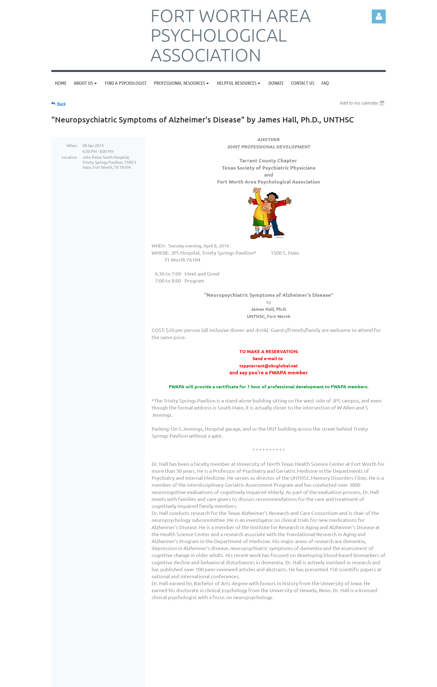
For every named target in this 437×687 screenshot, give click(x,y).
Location (69, 157)
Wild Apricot (319, 680)
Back (61, 103)
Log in (379, 16)
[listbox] (363, 103)
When (72, 145)
